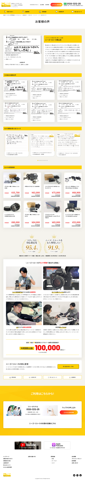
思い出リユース (76, 11)
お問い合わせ (75, 463)
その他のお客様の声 (10, 75)
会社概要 (74, 456)
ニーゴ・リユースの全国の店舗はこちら (42, 423)
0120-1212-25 (32, 409)
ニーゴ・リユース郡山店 (53, 40)
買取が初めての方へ (8, 458)
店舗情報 (25, 12)
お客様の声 (59, 12)
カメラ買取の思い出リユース (12, 128)
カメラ (53, 463)
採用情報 (74, 461)
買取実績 (42, 12)
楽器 (53, 458)
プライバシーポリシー (77, 458)
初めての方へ (8, 12)
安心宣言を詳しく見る (68, 366)
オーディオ (54, 461)
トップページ (6, 456)
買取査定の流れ (7, 461)
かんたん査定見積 (7, 467)
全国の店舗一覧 (31, 456)
